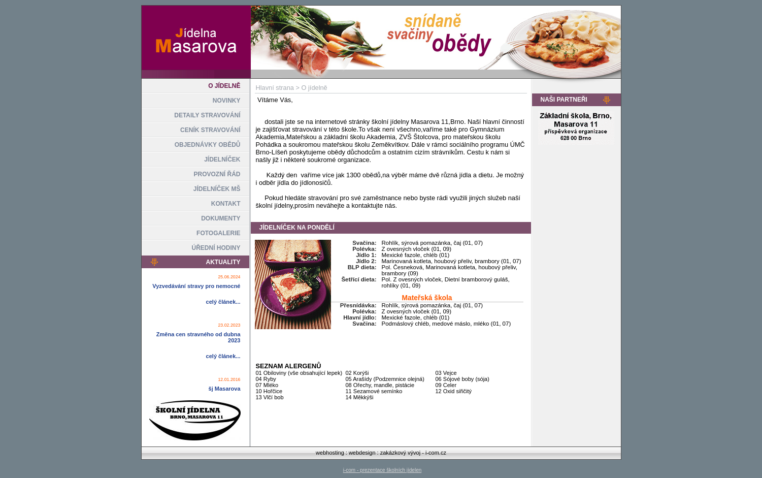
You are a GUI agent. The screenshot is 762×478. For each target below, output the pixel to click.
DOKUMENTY (220, 218)
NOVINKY (227, 100)
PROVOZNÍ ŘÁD (216, 174)
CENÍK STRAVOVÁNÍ (210, 130)
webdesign (362, 453)
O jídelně (314, 87)
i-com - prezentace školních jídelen (382, 470)
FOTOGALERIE (218, 233)
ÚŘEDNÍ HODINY (215, 247)
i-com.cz (435, 453)
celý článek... (223, 302)
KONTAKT (226, 203)
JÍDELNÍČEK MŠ (217, 189)
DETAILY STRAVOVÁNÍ (207, 115)
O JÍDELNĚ (224, 85)
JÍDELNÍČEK (222, 159)
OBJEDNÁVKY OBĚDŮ (208, 144)
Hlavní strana (275, 87)
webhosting (330, 453)
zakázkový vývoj (400, 453)
